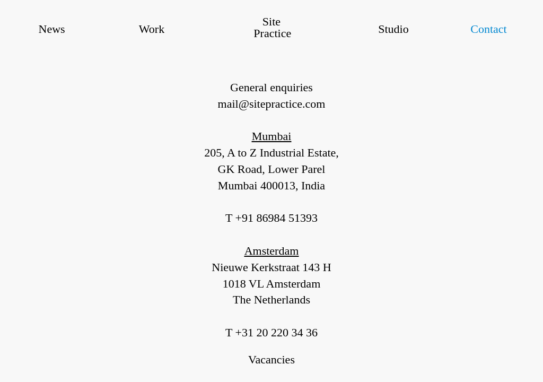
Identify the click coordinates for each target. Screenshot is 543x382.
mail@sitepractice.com (272, 103)
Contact (488, 29)
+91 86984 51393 (276, 217)
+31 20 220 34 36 (276, 332)
